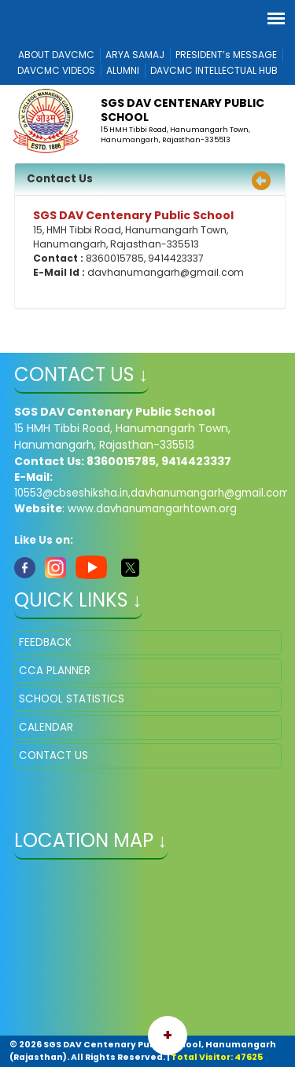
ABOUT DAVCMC (56, 54)
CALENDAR (46, 727)
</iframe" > (148, 949)
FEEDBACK (45, 642)
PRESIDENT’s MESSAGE (226, 54)
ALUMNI (122, 70)
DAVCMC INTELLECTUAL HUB (214, 70)
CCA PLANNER (54, 670)
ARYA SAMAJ (134, 54)
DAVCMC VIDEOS (56, 70)
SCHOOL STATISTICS (71, 698)
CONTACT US (53, 755)
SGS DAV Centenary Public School (182, 110)
